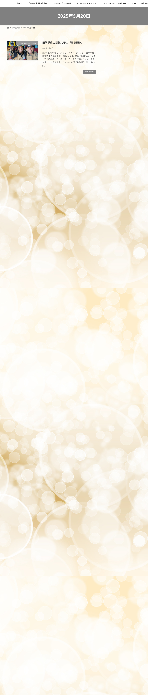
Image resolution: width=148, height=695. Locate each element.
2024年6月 (111, 281)
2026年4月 (111, 170)
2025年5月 (111, 228)
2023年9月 (111, 334)
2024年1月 (111, 310)
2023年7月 (111, 345)
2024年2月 (111, 304)
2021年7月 (111, 451)
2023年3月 (111, 369)
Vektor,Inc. (100, 670)
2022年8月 (111, 410)
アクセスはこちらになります (22, 572)
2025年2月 (111, 240)
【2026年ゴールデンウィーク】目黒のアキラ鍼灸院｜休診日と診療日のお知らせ (123, 60)
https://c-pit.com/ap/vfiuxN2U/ (31, 628)
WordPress (48, 670)
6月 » (138, 155)
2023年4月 (111, 363)
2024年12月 (111, 252)
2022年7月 (111, 415)
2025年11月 (111, 193)
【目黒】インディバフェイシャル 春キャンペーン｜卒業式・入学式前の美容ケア (123, 96)
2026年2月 (111, 176)
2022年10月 (111, 398)
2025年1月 (111, 246)
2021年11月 (111, 439)
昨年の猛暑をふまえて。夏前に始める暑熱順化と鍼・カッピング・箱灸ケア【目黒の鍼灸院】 (123, 72)
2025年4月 (111, 234)
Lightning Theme (63, 670)
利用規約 (36, 652)
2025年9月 (111, 205)
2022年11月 (111, 392)
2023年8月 (111, 339)
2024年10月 (111, 263)
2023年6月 (111, 351)
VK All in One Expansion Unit (82, 670)
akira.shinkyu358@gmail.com (27, 621)
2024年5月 (111, 287)
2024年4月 (111, 293)
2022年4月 (111, 427)
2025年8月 (111, 211)
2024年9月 (111, 269)
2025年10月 (111, 199)
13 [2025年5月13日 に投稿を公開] (112, 138)
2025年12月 (111, 187)
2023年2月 (111, 374)
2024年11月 (111, 258)
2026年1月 (111, 182)
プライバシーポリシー (22, 652)
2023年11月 (111, 322)
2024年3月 (111, 298)
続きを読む (89, 72)
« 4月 (106, 155)
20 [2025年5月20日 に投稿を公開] (112, 143)
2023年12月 (111, 316)
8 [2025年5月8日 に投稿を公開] (122, 133)
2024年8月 (111, 275)
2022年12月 (111, 386)
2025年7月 (111, 217)
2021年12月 (111, 433)
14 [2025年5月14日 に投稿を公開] (117, 138)
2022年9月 (111, 404)
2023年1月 (111, 380)
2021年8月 (111, 445)
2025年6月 (111, 223)
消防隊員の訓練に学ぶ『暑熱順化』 (63, 42)
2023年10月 (111, 328)
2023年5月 (111, 357)
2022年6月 (111, 421)
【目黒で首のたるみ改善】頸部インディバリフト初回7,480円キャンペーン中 (124, 84)
